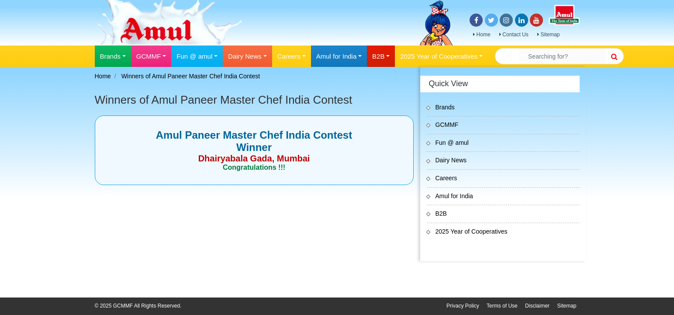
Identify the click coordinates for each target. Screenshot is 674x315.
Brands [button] (110, 56)
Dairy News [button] (245, 56)
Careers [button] (289, 56)
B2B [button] (378, 56)
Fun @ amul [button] (194, 56)
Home (481, 35)
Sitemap (548, 35)
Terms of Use (502, 306)
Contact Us (514, 35)
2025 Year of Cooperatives (472, 231)
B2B (441, 213)
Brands (445, 107)
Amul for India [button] (336, 56)
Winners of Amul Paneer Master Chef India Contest (190, 76)
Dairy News (451, 160)
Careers (446, 178)
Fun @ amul (452, 142)
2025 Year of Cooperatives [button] (438, 56)
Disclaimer (537, 306)
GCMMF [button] (148, 56)
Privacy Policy (462, 306)
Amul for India (454, 196)
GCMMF (447, 124)
